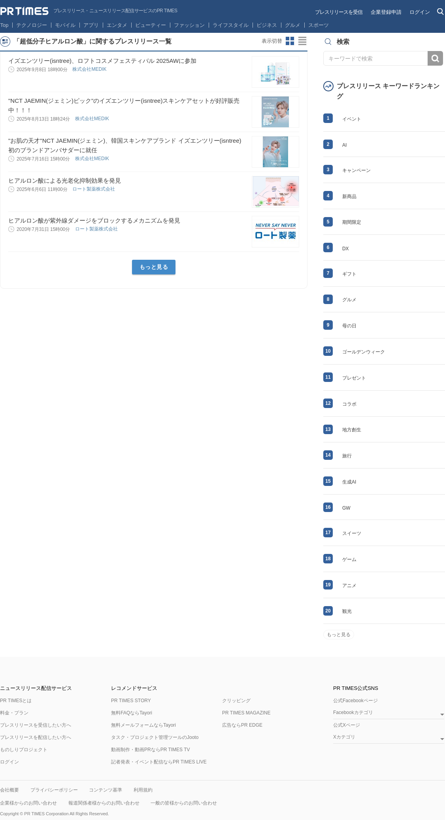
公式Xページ (346, 725)
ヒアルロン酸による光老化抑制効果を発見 (64, 180)
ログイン (419, 12)
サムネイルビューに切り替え (290, 41)
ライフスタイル (231, 25)
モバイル (65, 25)
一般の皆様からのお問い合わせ (184, 803)
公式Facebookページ (355, 700)
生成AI (349, 482)
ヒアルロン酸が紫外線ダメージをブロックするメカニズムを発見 (94, 220)
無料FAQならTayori (131, 713)
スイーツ (351, 533)
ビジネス (266, 25)
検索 (435, 58)
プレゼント (354, 378)
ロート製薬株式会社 (94, 189)
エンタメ (117, 25)
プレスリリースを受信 (338, 12)
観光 (347, 611)
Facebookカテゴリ (353, 712)
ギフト (349, 274)
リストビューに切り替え (302, 41)
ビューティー (150, 25)
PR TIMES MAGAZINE (246, 713)
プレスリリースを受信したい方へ (35, 725)
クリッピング (236, 700)
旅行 (347, 456)
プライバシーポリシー (54, 790)
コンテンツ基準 (105, 790)
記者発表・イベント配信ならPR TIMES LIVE (159, 762)
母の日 (349, 326)
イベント (351, 119)
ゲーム (349, 559)
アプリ (91, 25)
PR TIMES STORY (131, 700)
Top (4, 25)
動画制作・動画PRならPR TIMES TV (150, 749)
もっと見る (154, 267)
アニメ (349, 585)
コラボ (349, 404)
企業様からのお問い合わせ (28, 803)
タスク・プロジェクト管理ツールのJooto (154, 737)
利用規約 (143, 790)
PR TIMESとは (16, 700)
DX (345, 248)
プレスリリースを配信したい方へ (35, 737)
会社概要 (9, 790)
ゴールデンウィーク (363, 352)
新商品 (349, 196)
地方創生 (351, 430)
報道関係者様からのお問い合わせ (104, 803)
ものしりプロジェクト (23, 749)
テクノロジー (31, 25)
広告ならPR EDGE (242, 725)
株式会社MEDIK (89, 69)
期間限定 (351, 222)
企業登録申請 (386, 12)
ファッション (189, 25)
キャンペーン (356, 170)
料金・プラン (14, 713)
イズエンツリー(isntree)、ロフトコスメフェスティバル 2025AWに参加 (102, 60)
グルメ (292, 25)
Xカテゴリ (344, 737)
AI (344, 145)
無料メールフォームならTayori (143, 725)
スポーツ (318, 25)
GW (346, 508)
